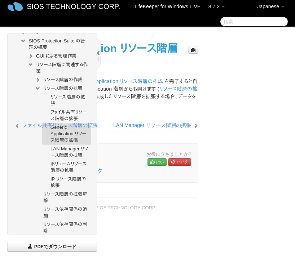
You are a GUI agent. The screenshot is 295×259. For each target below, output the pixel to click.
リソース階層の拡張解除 (65, 197)
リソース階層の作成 (59, 80)
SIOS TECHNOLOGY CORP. (73, 6)
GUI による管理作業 (51, 56)
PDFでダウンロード (52, 246)
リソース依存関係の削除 (65, 227)
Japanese (270, 6)
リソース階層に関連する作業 (57, 67)
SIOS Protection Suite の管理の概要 (52, 43)
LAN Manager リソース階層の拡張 (69, 152)
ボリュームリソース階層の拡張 (68, 167)
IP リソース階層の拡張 (68, 182)
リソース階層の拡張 (59, 88)
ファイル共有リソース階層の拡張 (68, 115)
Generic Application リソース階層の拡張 (68, 133)
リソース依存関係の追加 (65, 212)
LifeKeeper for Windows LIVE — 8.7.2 (180, 6)
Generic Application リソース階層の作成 (118, 81)
